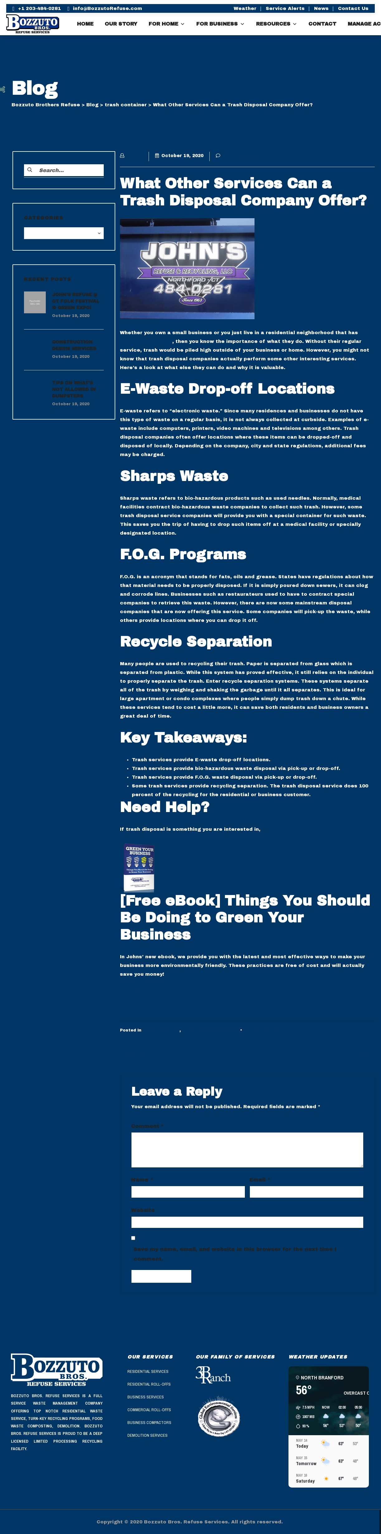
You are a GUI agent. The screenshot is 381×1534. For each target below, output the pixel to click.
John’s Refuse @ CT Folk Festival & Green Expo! (75, 301)
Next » (367, 1053)
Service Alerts (285, 8)
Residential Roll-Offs (149, 1384)
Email (260, 1179)
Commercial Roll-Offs (149, 1409)
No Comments (260, 1030)
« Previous (133, 1053)
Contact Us (353, 8)
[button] (303, 1417)
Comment (147, 1126)
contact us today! (286, 829)
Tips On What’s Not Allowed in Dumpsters (74, 389)
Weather (245, 8)
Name (142, 1179)
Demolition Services (147, 1435)
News (321, 8)
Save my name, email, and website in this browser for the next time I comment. (235, 1254)
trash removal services (209, 1030)
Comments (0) (237, 155)
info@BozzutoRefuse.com (107, 8)
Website (143, 1210)
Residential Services (148, 1371)
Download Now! (140, 991)
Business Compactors (149, 1422)
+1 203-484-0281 (39, 8)
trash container (161, 1030)
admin (131, 155)
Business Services (145, 1397)
